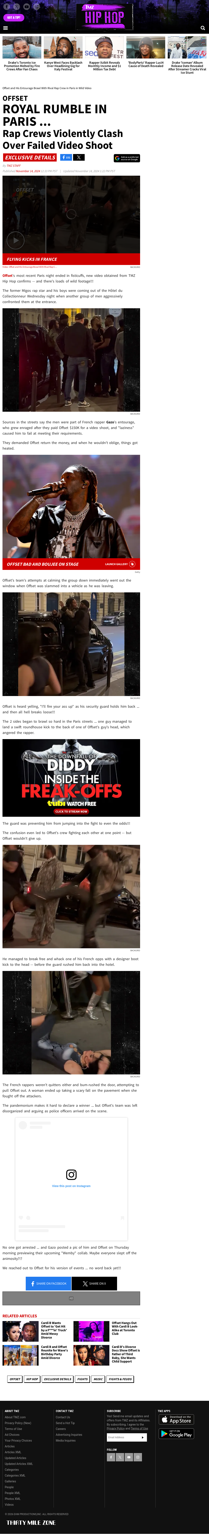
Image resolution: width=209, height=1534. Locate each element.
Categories (12, 1469)
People (9, 1487)
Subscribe (143, 1437)
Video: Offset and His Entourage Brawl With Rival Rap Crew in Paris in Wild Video (29, 266)
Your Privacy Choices (18, 1440)
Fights (82, 1379)
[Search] (203, 28)
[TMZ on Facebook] (6, 6)
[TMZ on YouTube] (129, 1457)
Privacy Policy (116, 1428)
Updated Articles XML (19, 1464)
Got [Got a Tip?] (13, 18)
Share (48, 1283)
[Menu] (6, 28)
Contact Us (63, 1417)
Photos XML (13, 1498)
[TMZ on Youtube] (26, 6)
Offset (15, 1379)
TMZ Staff (13, 166)
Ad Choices (12, 1434)
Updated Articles (15, 1458)
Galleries (10, 1481)
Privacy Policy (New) (18, 1423)
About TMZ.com (15, 1417)
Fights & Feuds (120, 1379)
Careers (61, 1429)
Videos (9, 1504)
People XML (12, 1493)
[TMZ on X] (16, 6)
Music (98, 1379)
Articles (10, 1446)
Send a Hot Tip (65, 1423)
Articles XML (13, 1452)
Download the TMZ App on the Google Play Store (176, 1433)
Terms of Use (13, 1429)
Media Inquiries (66, 1440)
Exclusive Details (57, 1379)
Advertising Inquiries (69, 1434)
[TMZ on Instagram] (36, 6)
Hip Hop (32, 1379)
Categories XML (15, 1475)
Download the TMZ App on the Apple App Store (176, 1419)
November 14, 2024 (28, 171)
